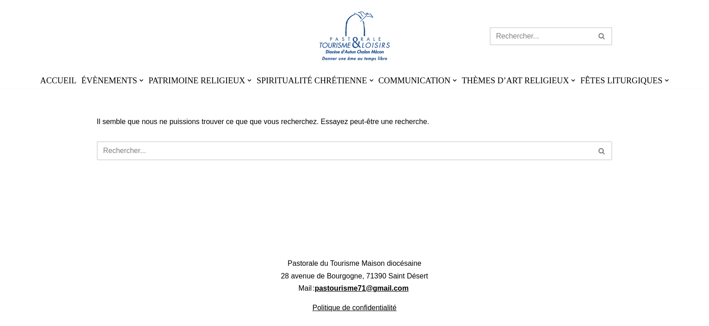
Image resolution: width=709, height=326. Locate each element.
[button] (141, 80)
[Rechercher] (541, 36)
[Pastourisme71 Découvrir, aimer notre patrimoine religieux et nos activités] (355, 36)
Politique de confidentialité (354, 316)
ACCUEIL (58, 80)
